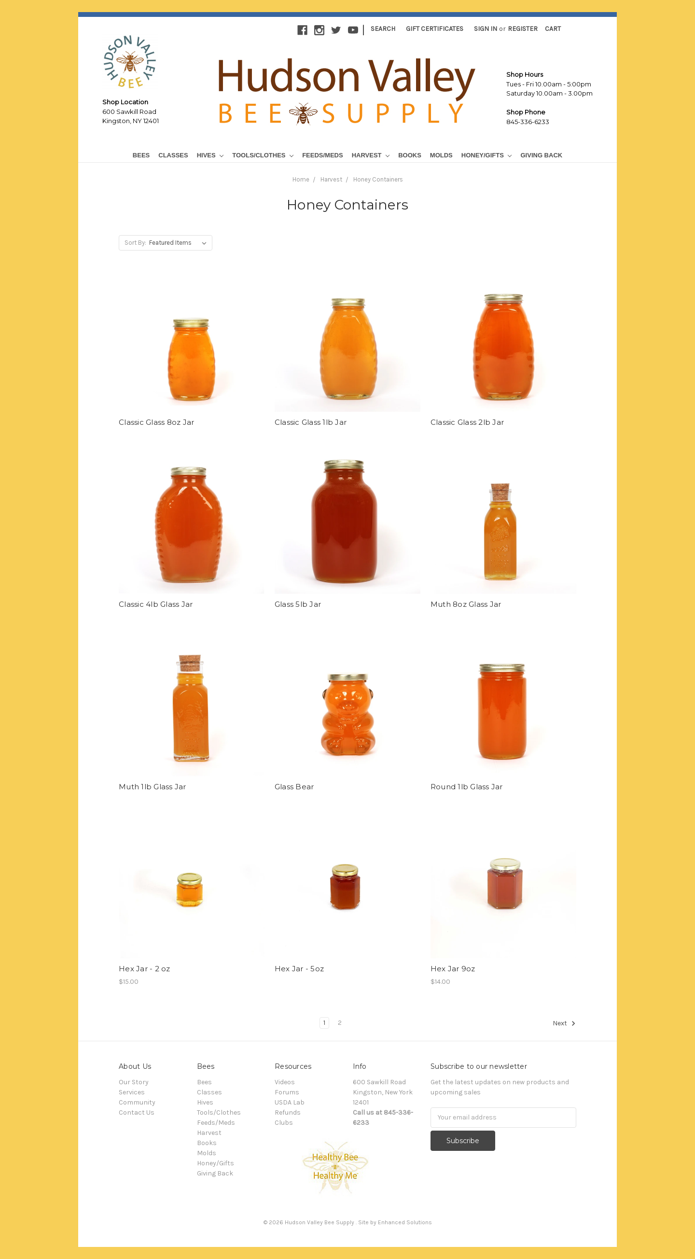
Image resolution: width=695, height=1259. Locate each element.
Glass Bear (294, 786)
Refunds (288, 1112)
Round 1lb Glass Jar (467, 786)
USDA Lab (290, 1102)
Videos (285, 1082)
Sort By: (135, 242)
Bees (141, 155)
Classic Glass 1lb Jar (311, 422)
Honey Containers (378, 179)
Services (132, 1092)
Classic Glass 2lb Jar (467, 422)
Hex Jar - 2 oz (144, 968)
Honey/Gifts (486, 155)
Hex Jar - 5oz (299, 968)
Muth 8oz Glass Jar (466, 604)
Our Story (134, 1082)
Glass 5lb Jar (298, 604)
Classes (173, 155)
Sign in (485, 29)
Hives (210, 155)
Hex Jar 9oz (453, 968)
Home (300, 179)
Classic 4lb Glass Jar (156, 604)
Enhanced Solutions (405, 1222)
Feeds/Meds (322, 155)
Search (383, 29)
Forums (287, 1092)
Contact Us (136, 1112)
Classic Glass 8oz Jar (156, 422)
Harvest (370, 155)
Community (137, 1102)
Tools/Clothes (262, 155)
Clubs (284, 1123)
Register (523, 29)
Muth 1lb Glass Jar (152, 786)
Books (409, 155)
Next (564, 1023)
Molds (441, 155)
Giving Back (541, 155)
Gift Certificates (434, 29)
